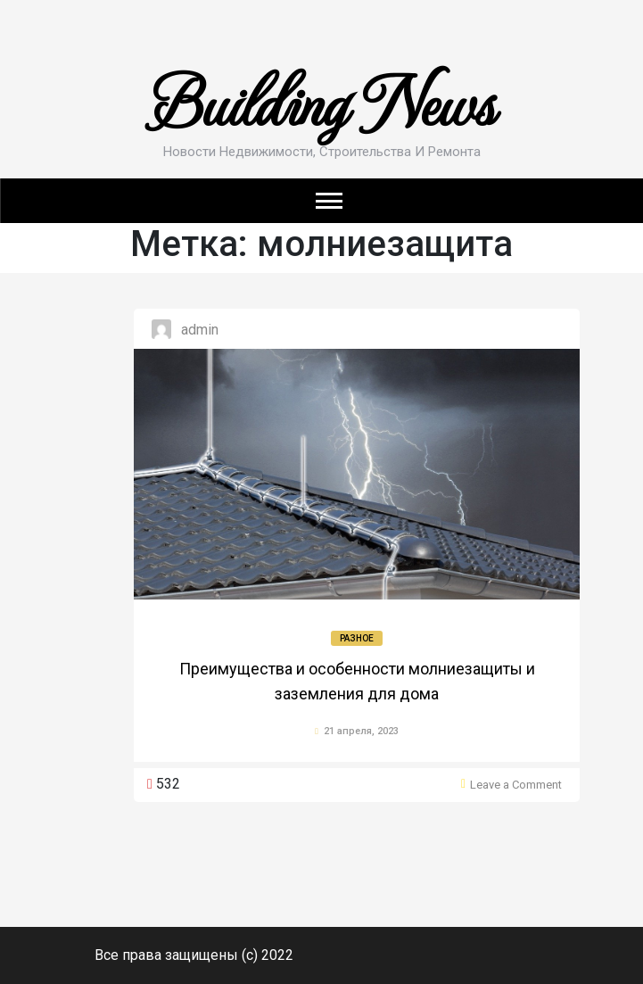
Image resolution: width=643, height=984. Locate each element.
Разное (357, 638)
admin (199, 329)
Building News (322, 100)
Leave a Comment (516, 784)
